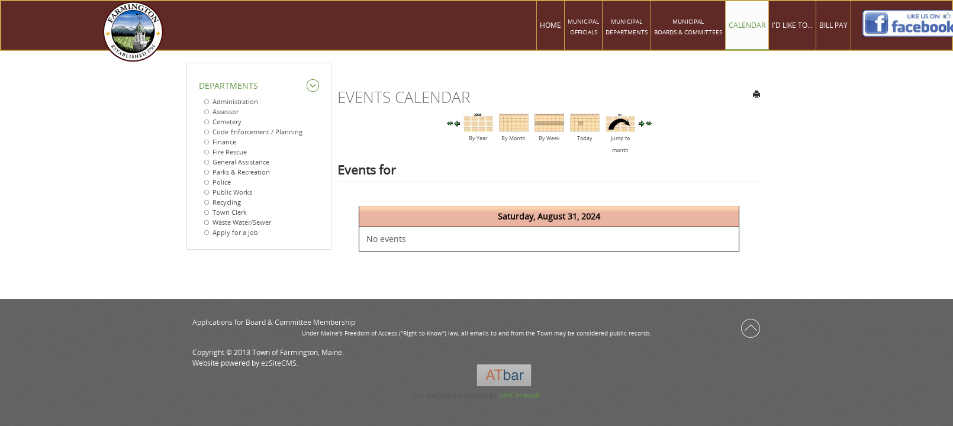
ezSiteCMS (279, 363)
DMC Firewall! (520, 394)
